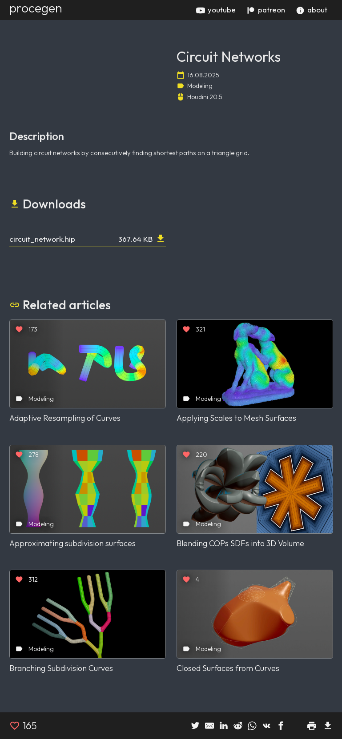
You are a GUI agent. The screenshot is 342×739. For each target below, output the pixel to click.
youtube (216, 10)
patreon (265, 10)
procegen (35, 8)
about (311, 10)
